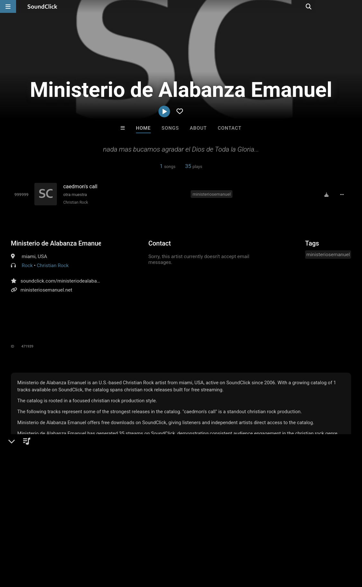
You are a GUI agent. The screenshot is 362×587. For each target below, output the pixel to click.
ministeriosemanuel (212, 193)
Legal (173, 549)
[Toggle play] (21, 194)
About (198, 128)
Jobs (88, 549)
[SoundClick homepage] (42, 6)
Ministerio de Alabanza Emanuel (56, 243)
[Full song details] (343, 194)
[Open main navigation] (8, 6)
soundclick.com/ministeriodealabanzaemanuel (72, 281)
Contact (229, 128)
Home (143, 128)
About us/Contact (57, 549)
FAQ (27, 549)
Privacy (153, 549)
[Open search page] (355, 6)
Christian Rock (74, 202)
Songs (170, 128)
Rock (27, 265)
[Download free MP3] (327, 194)
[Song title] (123, 186)
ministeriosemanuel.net (46, 290)
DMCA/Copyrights (120, 549)
